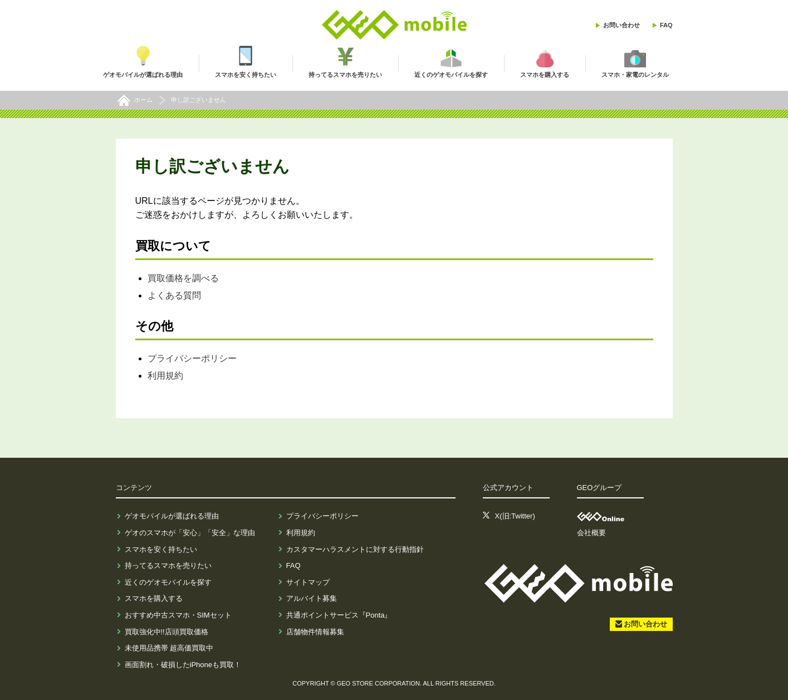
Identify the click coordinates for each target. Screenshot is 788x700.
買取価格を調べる (183, 278)
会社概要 (591, 532)
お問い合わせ (621, 25)
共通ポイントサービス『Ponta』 (339, 615)
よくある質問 (174, 295)
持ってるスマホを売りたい (168, 565)
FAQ (666, 25)
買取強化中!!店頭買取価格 (166, 632)
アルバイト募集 (311, 598)
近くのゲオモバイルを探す (168, 582)
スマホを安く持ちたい (161, 549)
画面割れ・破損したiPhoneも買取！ (183, 664)
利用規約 (165, 375)
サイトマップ (308, 582)
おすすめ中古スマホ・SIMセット (178, 615)
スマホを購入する (154, 598)
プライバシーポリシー (192, 358)
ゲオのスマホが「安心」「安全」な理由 (190, 532)
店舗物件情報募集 (315, 632)
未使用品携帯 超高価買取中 (169, 648)
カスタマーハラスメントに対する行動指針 (355, 549)
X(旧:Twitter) (515, 516)
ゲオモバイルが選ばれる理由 (172, 516)
